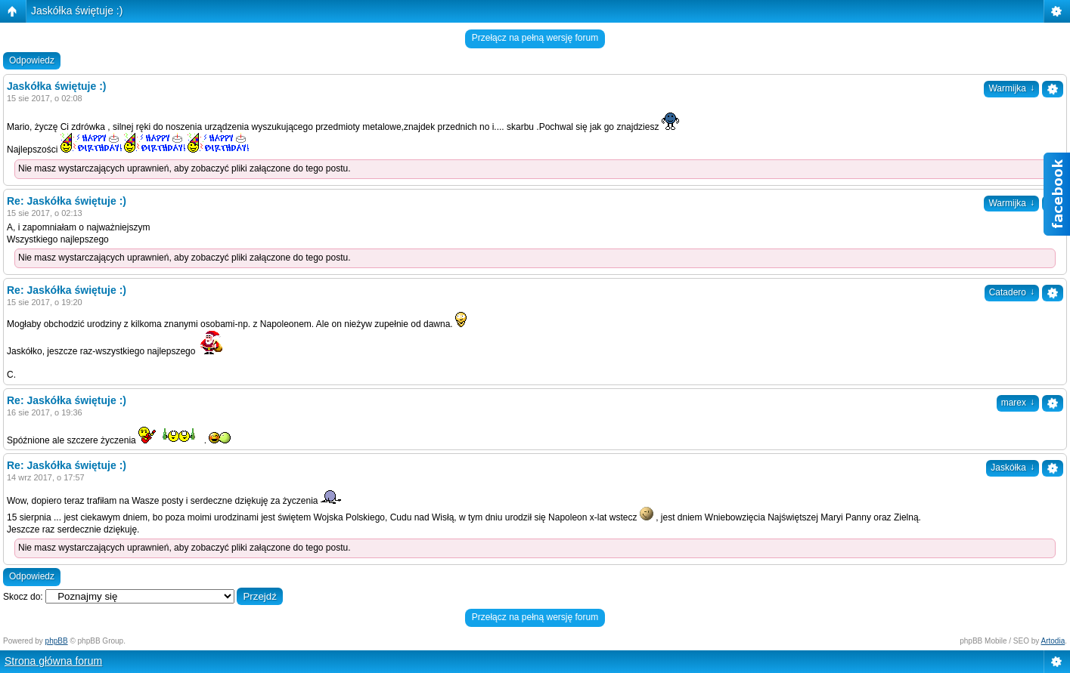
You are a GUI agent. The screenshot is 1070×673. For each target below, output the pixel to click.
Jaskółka (1012, 467)
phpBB (56, 641)
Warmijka (1011, 88)
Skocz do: (23, 596)
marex (1017, 402)
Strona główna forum (53, 661)
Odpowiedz (31, 60)
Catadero (1011, 292)
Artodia (1053, 641)
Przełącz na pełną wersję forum (535, 37)
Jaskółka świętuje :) (77, 11)
